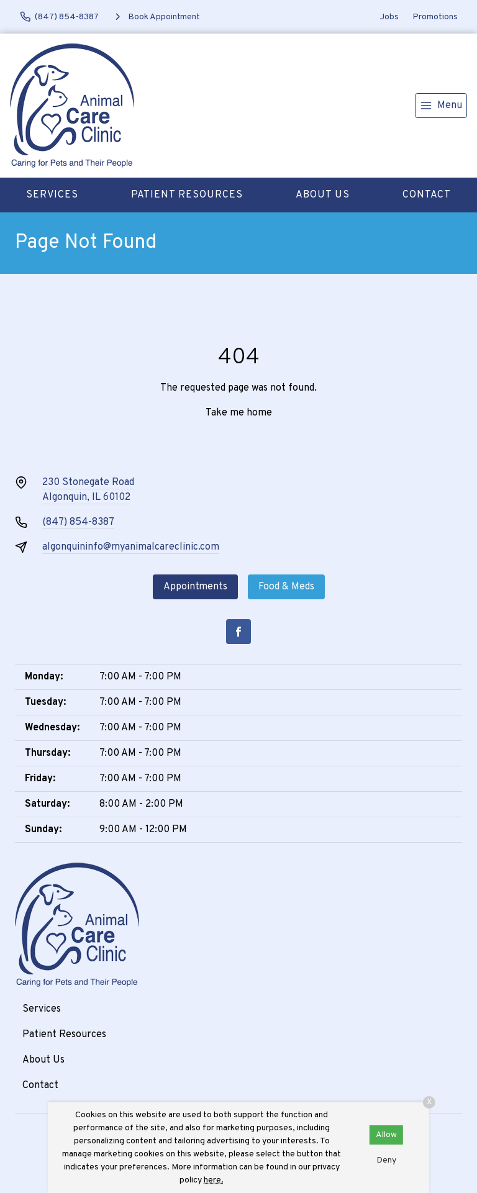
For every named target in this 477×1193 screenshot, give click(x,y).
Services (52, 195)
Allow (386, 1135)
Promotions (435, 17)
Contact (426, 195)
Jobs (389, 17)
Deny (386, 1160)
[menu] (441, 105)
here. (214, 1180)
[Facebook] (238, 631)
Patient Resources (187, 195)
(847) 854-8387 (78, 522)
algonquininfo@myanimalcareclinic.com (130, 547)
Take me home (239, 413)
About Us (323, 195)
